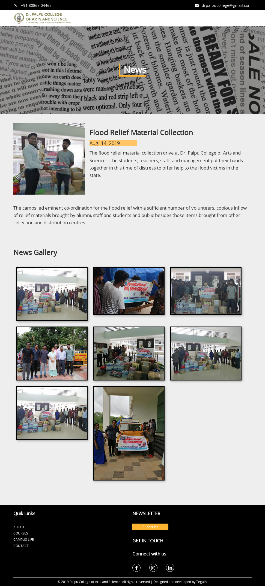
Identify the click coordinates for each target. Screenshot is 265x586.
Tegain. (201, 581)
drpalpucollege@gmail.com (227, 5)
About (19, 527)
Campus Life (23, 539)
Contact (21, 545)
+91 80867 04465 (36, 5)
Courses (20, 533)
